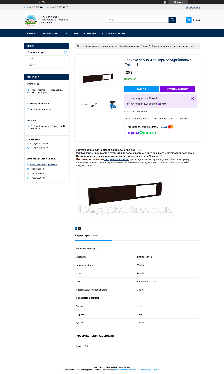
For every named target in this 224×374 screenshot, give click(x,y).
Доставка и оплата (113, 33)
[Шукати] (172, 20)
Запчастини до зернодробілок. (101, 46)
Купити (141, 89)
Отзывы (32, 65)
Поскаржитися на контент (124, 370)
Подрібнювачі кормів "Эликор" (134, 46)
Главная (32, 33)
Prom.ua (126, 367)
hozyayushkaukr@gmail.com (43, 164)
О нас (75, 33)
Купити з (177, 89)
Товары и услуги (53, 33)
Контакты (90, 33)
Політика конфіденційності (149, 370)
